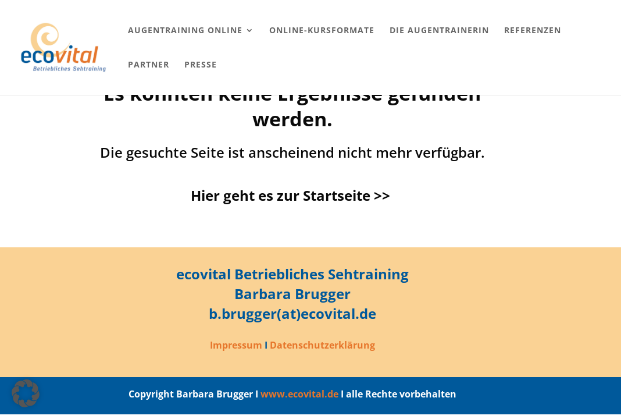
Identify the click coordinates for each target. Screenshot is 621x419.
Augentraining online (185, 30)
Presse (200, 65)
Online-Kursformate (321, 30)
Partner (148, 65)
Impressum (236, 345)
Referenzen (532, 30)
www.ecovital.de (299, 394)
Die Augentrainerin (439, 30)
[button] (25, 393)
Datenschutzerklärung (322, 345)
